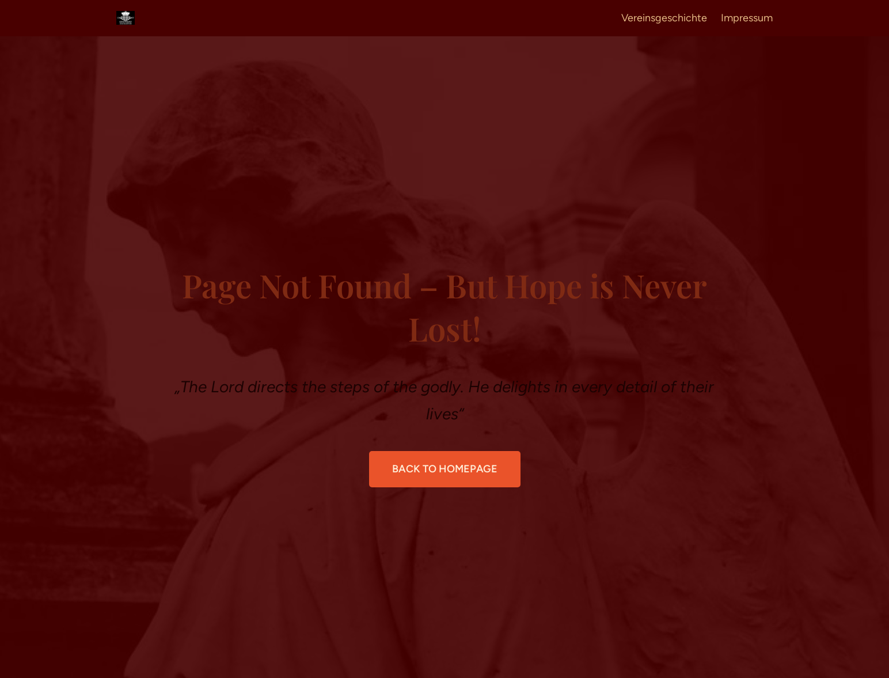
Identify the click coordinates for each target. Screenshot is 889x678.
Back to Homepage (444, 469)
